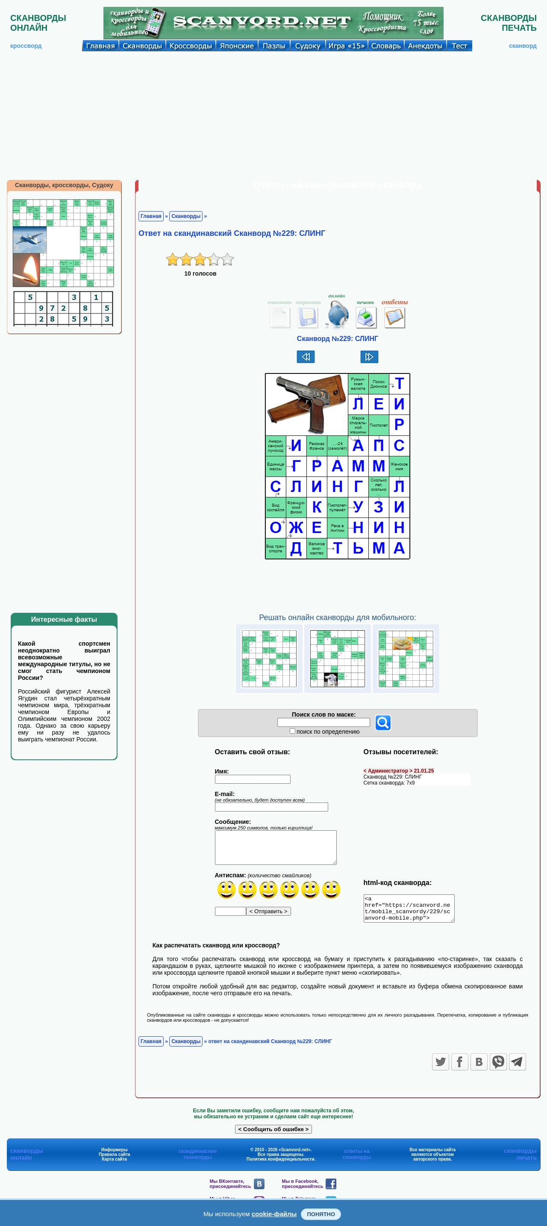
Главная (151, 216)
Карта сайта (114, 1164)
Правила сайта (114, 1159)
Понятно (321, 1214)
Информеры (114, 1154)
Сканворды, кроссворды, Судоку (64, 185)
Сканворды (185, 216)
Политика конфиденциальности (281, 1164)
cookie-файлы (274, 1213)
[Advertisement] (273, 115)
